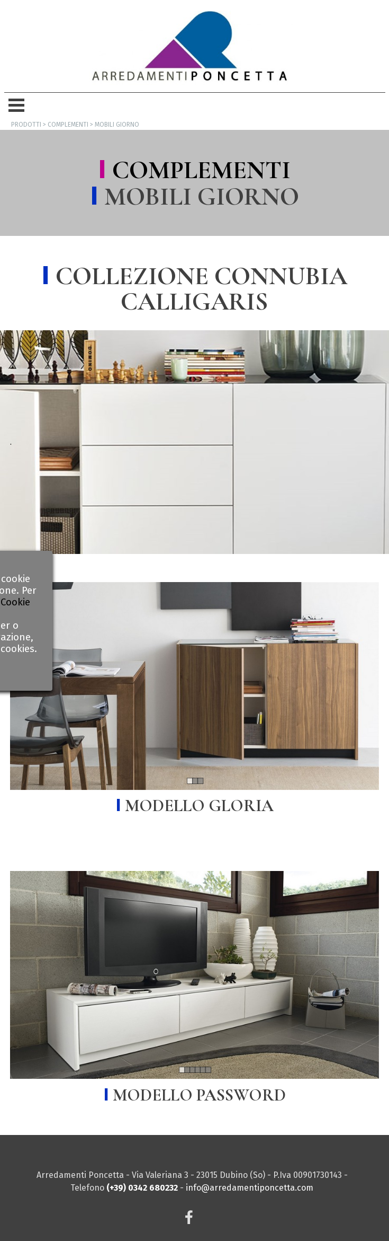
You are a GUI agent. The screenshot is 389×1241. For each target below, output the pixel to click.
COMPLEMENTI (201, 170)
